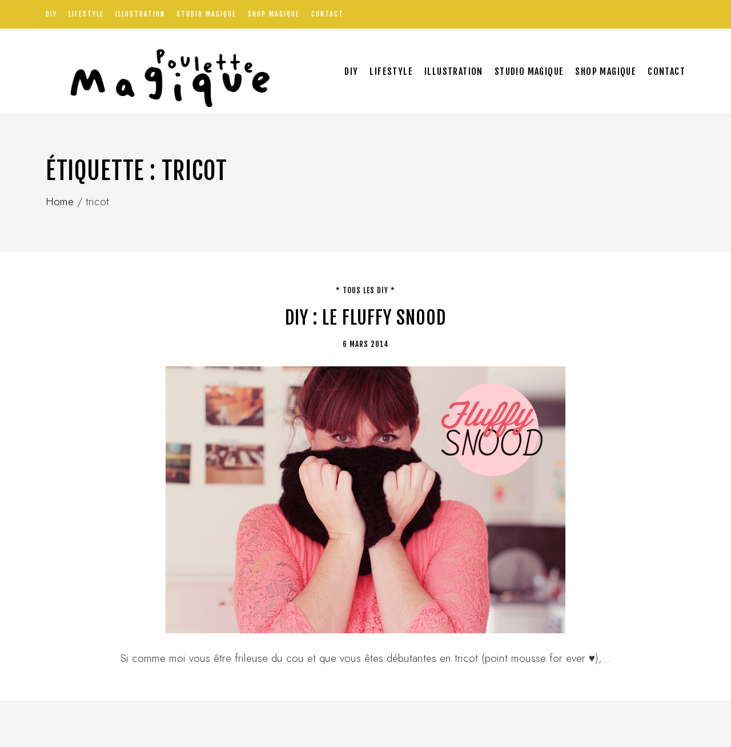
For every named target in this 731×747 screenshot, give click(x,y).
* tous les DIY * (365, 290)
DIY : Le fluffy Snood (365, 317)
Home (60, 201)
